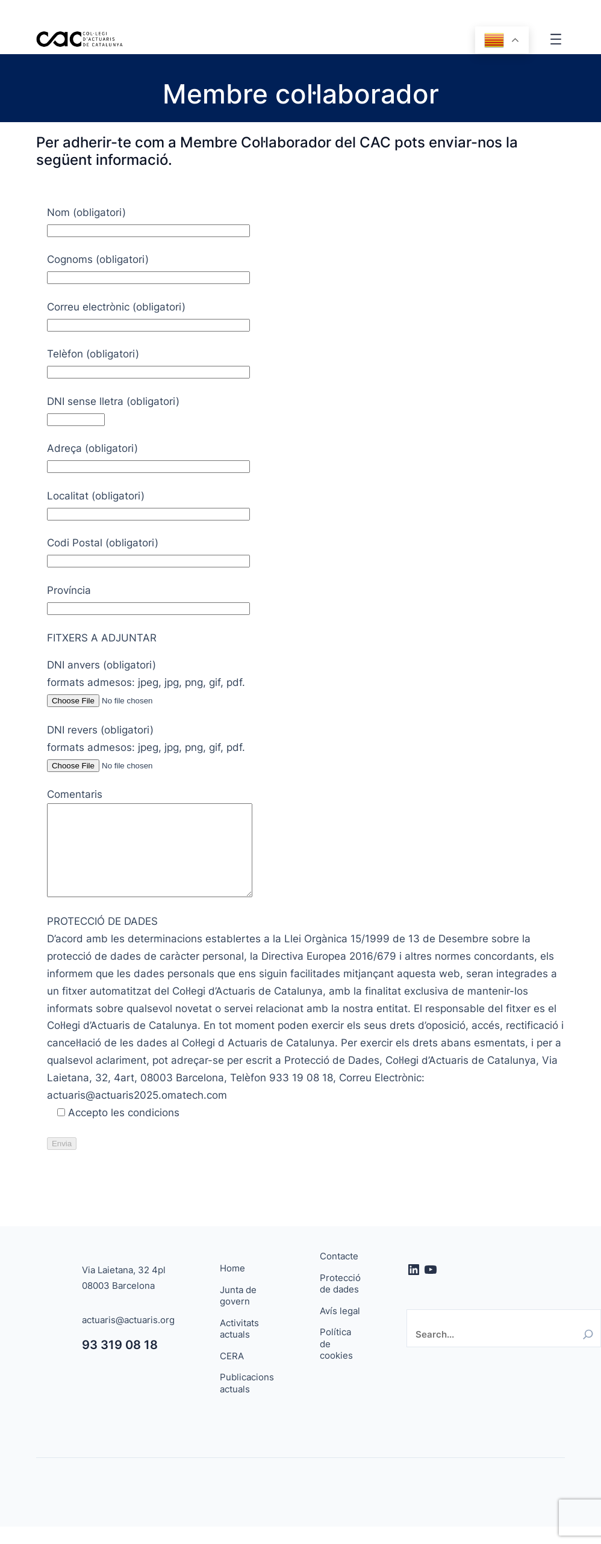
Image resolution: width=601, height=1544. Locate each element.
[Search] (588, 1352)
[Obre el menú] (556, 39)
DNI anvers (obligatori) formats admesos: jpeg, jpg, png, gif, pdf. (146, 682)
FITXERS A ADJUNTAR (102, 638)
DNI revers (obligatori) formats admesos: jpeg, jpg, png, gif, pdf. (146, 747)
